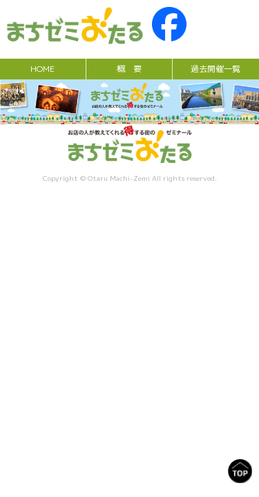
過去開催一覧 (215, 69)
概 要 (129, 69)
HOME (42, 69)
